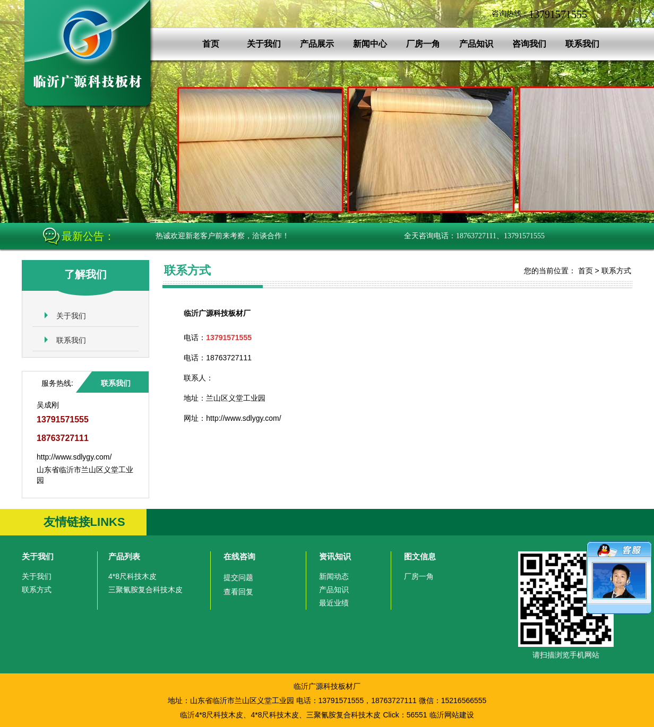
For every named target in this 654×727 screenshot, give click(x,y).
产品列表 (124, 556)
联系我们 (582, 43)
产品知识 (476, 43)
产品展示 (317, 43)
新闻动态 (334, 576)
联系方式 (616, 270)
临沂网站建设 (451, 715)
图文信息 (420, 556)
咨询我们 (529, 43)
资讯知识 (335, 556)
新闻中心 (370, 43)
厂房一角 (423, 43)
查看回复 (238, 591)
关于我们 (264, 43)
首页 (210, 43)
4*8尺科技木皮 (132, 576)
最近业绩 (334, 603)
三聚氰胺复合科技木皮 (145, 589)
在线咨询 (239, 556)
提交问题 (238, 577)
